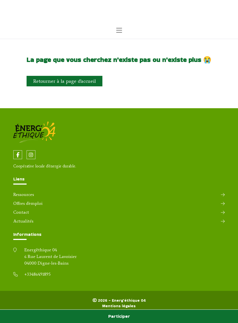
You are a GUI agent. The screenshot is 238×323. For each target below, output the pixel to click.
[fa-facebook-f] (17, 154)
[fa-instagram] (31, 154)
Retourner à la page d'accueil (64, 81)
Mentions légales (119, 306)
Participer (119, 316)
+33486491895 (37, 274)
